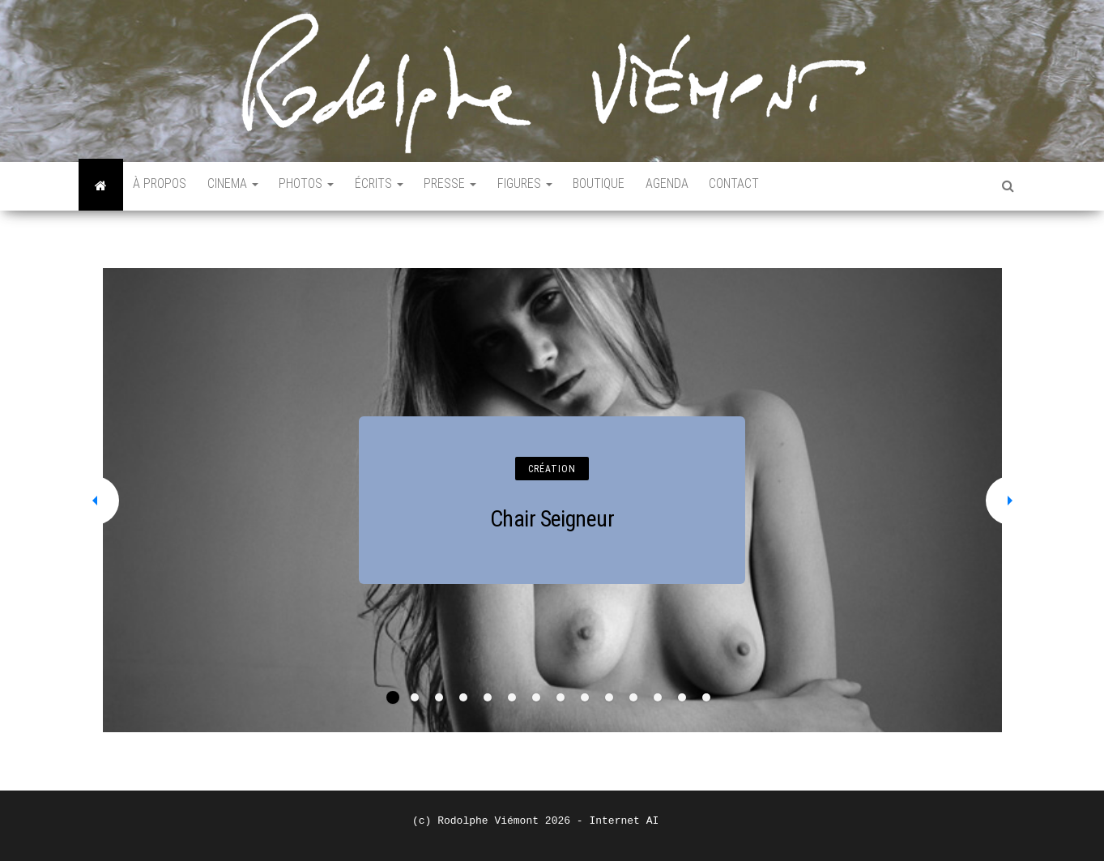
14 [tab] (706, 697)
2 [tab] (415, 697)
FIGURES (545, 186)
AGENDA (694, 186)
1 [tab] (392, 697)
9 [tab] (585, 697)
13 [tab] (682, 697)
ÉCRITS (392, 186)
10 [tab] (609, 697)
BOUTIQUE (623, 186)
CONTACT (765, 186)
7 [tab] (536, 697)
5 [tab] (488, 697)
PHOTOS (315, 186)
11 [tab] (633, 697)
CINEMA (238, 186)
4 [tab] (463, 697)
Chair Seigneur (552, 518)
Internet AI (624, 821)
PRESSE (467, 186)
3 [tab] (439, 697)
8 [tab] (560, 697)
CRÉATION (552, 469)
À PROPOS (162, 186)
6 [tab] (512, 697)
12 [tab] (658, 697)
